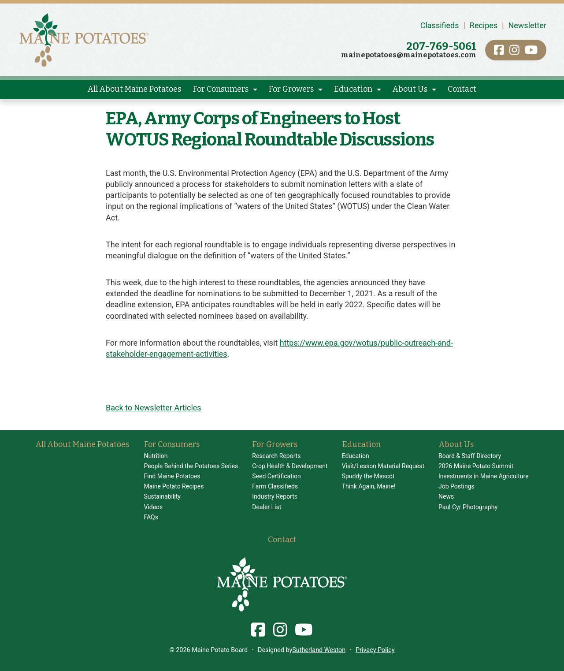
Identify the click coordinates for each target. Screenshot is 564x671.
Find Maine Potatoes (172, 476)
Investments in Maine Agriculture (483, 476)
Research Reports (276, 455)
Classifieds (439, 25)
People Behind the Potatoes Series (191, 466)
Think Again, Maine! (369, 486)
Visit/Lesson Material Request (383, 466)
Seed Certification (276, 476)
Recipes (483, 25)
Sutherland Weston (318, 650)
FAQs (151, 517)
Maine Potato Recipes (174, 486)
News (446, 496)
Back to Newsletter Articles (153, 407)
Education (353, 89)
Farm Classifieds (275, 486)
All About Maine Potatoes (134, 89)
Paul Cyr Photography (467, 507)
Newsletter (527, 25)
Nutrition (155, 455)
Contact (462, 89)
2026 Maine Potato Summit (475, 466)
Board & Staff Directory (469, 455)
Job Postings (456, 486)
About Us (410, 89)
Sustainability (162, 496)
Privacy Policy (375, 650)
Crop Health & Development (289, 466)
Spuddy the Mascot (368, 476)
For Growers (291, 89)
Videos (153, 507)
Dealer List (266, 507)
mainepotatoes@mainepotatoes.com (408, 55)
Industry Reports (274, 496)
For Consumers (221, 89)
